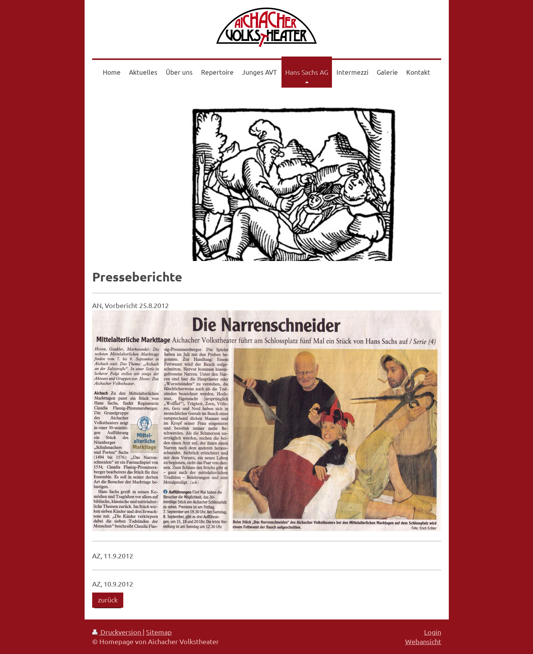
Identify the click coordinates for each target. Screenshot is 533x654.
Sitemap (159, 632)
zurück (108, 600)
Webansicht (423, 641)
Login (432, 632)
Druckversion (117, 632)
